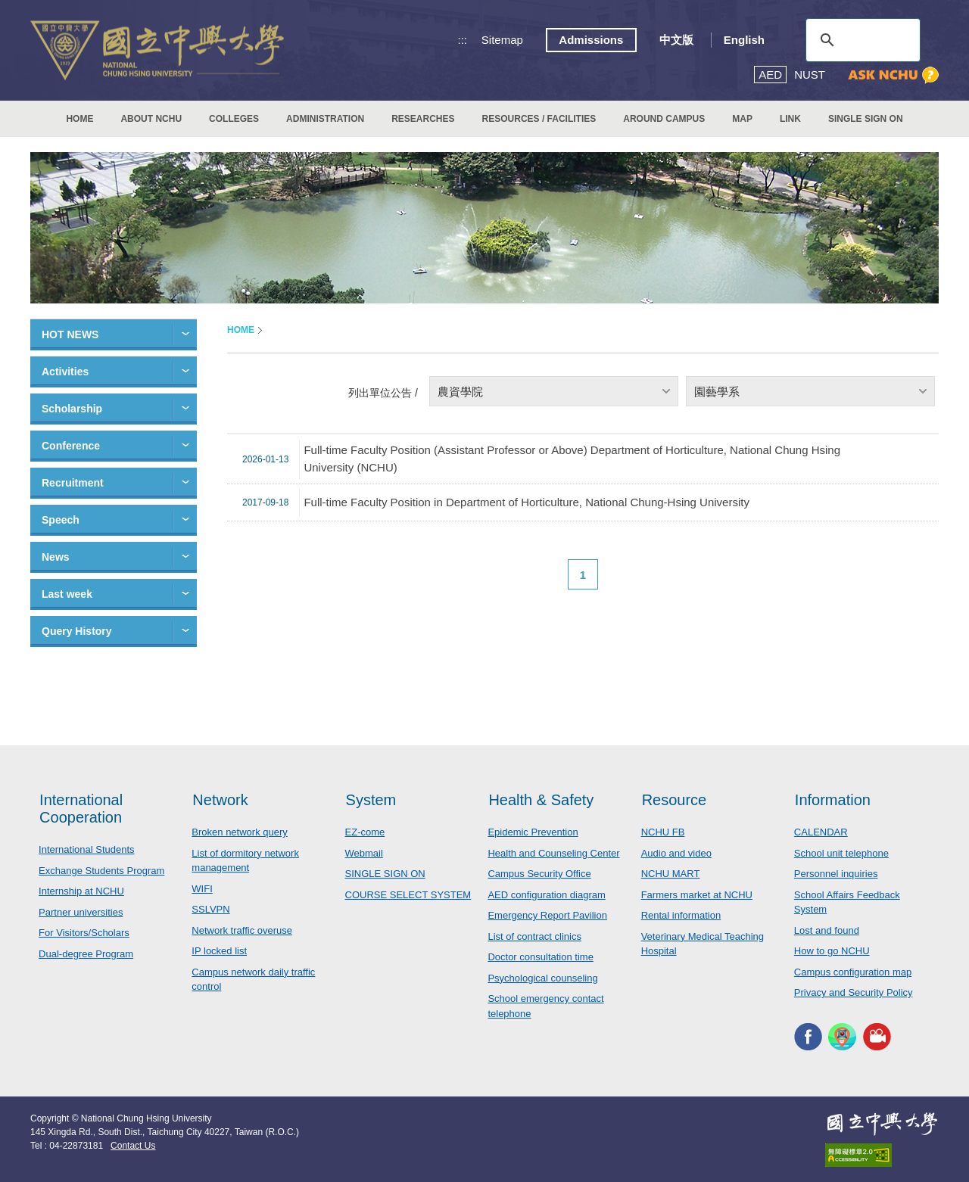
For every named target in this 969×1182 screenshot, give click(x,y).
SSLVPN (210, 909)
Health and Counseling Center (553, 853)
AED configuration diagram (546, 894)
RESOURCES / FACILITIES (539, 119)
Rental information (681, 915)
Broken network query (239, 832)
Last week (67, 594)
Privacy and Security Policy (853, 992)
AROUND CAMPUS (664, 119)
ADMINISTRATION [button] (325, 119)
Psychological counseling (542, 978)
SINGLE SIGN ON (865, 119)
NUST (809, 74)
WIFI (202, 888)
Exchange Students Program (101, 870)
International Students (86, 849)
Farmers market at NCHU (696, 894)
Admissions (591, 39)
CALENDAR (821, 832)
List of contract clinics (534, 936)
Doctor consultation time (540, 957)
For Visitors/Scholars (84, 932)
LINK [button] (790, 119)
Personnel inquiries (836, 873)
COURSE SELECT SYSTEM (408, 894)
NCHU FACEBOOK (808, 1037)
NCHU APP (842, 1037)
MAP (742, 119)
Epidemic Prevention (533, 832)
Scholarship (72, 409)
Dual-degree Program (86, 954)
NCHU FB (663, 832)
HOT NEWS (70, 334)
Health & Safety (541, 800)
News (56, 557)
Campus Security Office (539, 873)
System (371, 800)
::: (463, 39)
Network (220, 800)
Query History (77, 631)
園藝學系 (717, 391)
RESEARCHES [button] (422, 119)
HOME (79, 119)
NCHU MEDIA (877, 1037)
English (744, 39)
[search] (861, 40)
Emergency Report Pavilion (547, 915)
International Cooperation (81, 809)
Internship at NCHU (81, 891)
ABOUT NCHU (151, 119)
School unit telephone (841, 853)
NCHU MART (670, 873)
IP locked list (219, 950)
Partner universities (81, 912)
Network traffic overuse (242, 930)
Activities (65, 371)
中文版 (676, 39)
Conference (71, 446)
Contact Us (133, 1145)
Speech (60, 520)
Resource (674, 800)
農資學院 (460, 391)
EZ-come (365, 832)
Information (833, 800)
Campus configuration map (852, 972)
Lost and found (826, 930)
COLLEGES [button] (234, 119)
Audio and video (676, 853)
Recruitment (73, 483)
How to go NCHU (832, 950)
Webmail (364, 853)
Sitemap (502, 39)
